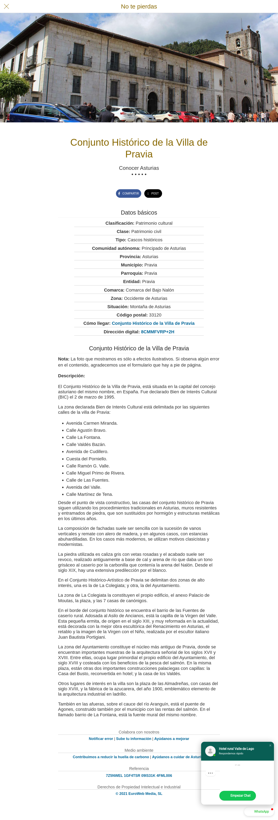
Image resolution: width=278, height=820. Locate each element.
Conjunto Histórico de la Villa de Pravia (153, 323)
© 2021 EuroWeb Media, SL (139, 794)
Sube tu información (133, 739)
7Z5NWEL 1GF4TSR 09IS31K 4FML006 (139, 776)
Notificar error (101, 739)
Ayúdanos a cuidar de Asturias (178, 757)
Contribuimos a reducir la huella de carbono (111, 757)
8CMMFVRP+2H (157, 331)
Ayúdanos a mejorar (171, 739)
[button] (270, 745)
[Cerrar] (6, 6)
